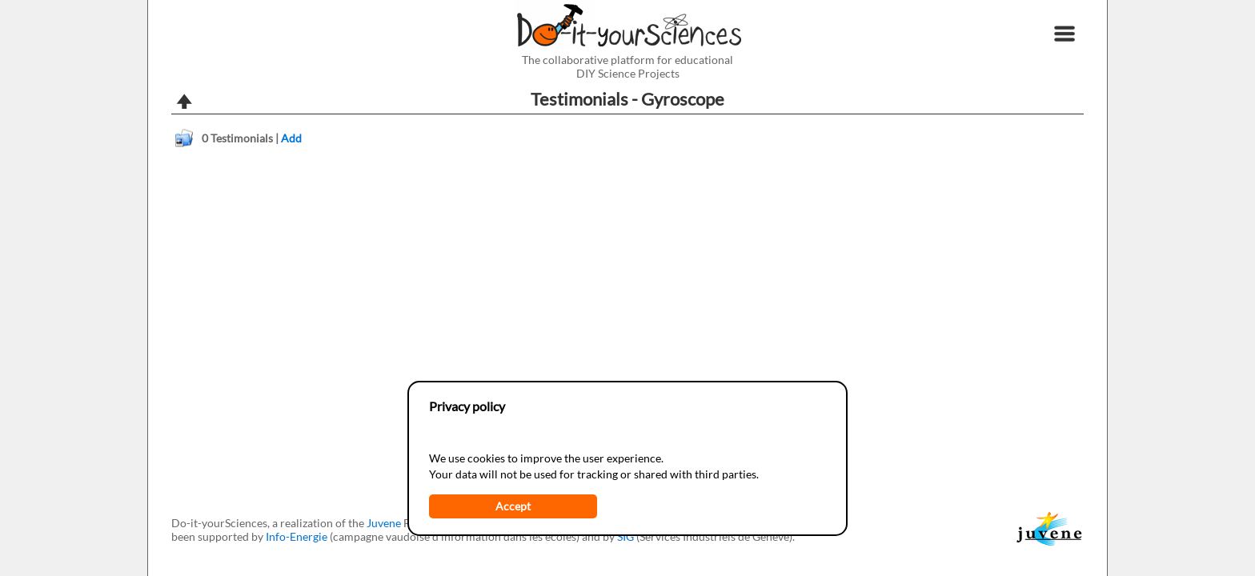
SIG (625, 536)
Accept (513, 506)
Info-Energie (296, 536)
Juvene (384, 523)
